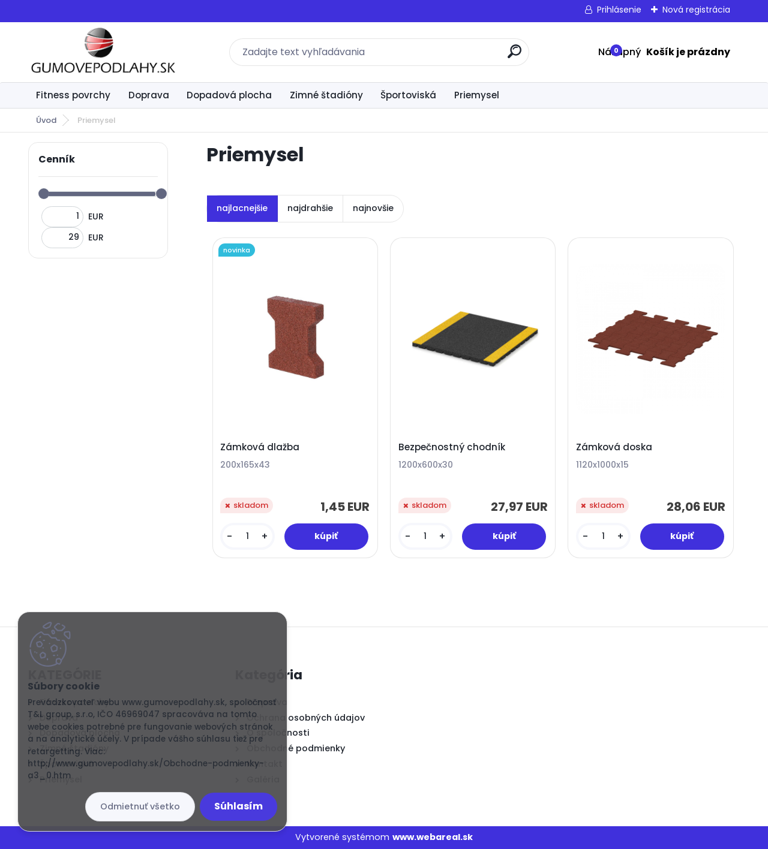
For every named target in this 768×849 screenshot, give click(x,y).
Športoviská (408, 95)
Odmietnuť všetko (140, 806)
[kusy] (247, 536)
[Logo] (101, 52)
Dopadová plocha (229, 95)
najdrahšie (310, 208)
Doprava (148, 95)
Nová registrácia (696, 10)
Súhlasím (238, 806)
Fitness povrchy (73, 95)
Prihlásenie (619, 10)
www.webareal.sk (432, 837)
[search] (514, 56)
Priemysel (476, 95)
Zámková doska (614, 447)
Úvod (46, 120)
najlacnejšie (242, 208)
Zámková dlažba (259, 447)
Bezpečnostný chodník (451, 447)
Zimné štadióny (326, 95)
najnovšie (373, 208)
